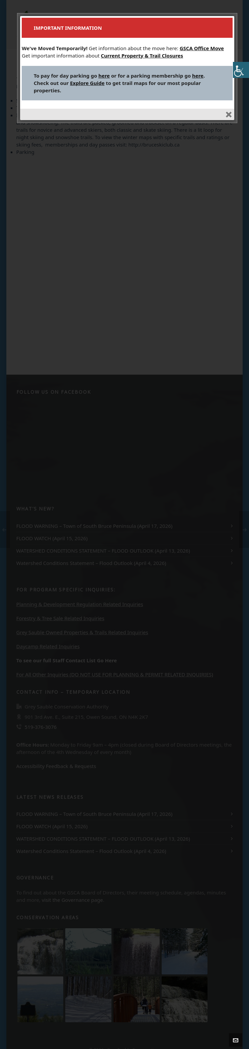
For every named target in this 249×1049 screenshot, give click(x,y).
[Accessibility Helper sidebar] (241, 70)
